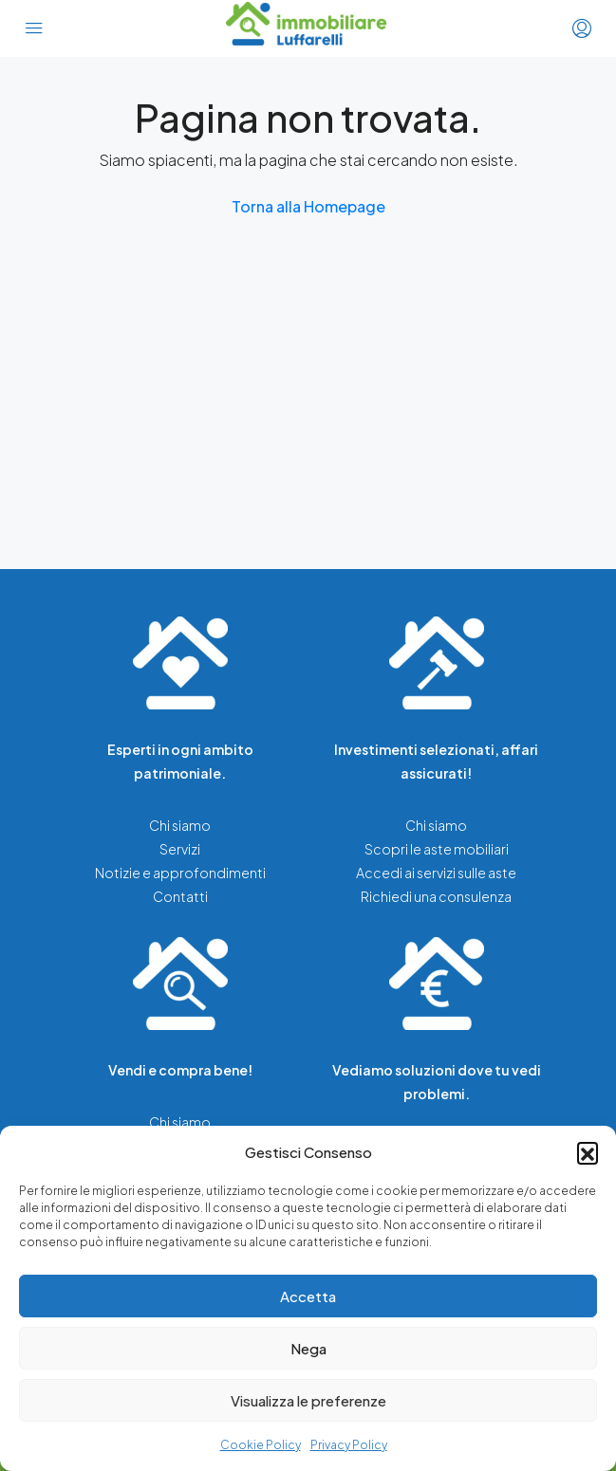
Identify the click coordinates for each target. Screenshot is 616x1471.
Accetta (308, 1296)
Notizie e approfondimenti (180, 872)
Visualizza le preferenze (308, 1400)
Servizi (179, 848)
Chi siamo (180, 825)
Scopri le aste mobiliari (436, 848)
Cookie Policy (260, 1445)
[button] (587, 1152)
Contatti (180, 896)
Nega (308, 1348)
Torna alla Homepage (308, 206)
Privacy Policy (348, 1445)
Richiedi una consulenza (436, 896)
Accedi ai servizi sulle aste (436, 872)
